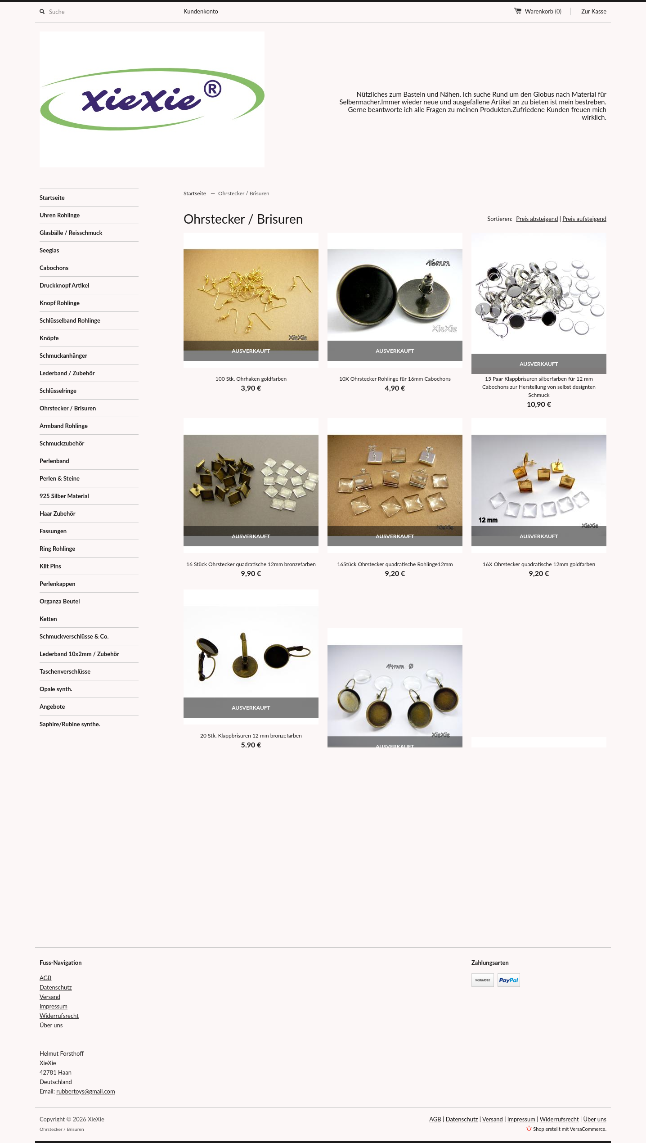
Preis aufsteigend (584, 218)
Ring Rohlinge (57, 548)
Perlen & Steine (60, 478)
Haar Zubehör (58, 513)
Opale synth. (56, 689)
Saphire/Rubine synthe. (70, 724)
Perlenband (54, 460)
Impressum (53, 1006)
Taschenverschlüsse (65, 671)
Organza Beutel (60, 601)
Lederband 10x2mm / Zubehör (79, 653)
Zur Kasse (593, 11)
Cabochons (54, 267)
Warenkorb (543, 11)
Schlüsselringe (58, 390)
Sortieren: (499, 218)
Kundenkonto (201, 11)
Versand (50, 996)
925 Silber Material (64, 496)
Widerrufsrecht (59, 1015)
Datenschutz (56, 987)
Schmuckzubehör (62, 443)
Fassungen (53, 531)
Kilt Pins (50, 566)
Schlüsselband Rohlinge (70, 320)
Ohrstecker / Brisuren (68, 408)
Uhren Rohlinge (60, 215)
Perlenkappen (58, 583)
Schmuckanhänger (63, 355)
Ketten (48, 618)
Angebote (52, 706)
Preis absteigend (537, 218)
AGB (45, 977)
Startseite (52, 197)
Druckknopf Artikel (64, 285)
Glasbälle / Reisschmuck (71, 232)
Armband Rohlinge (64, 425)
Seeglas (49, 250)
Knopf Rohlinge (60, 302)
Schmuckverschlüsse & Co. (74, 636)
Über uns (51, 1025)
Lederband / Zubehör (67, 373)
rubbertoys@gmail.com (85, 1091)
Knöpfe (49, 338)
